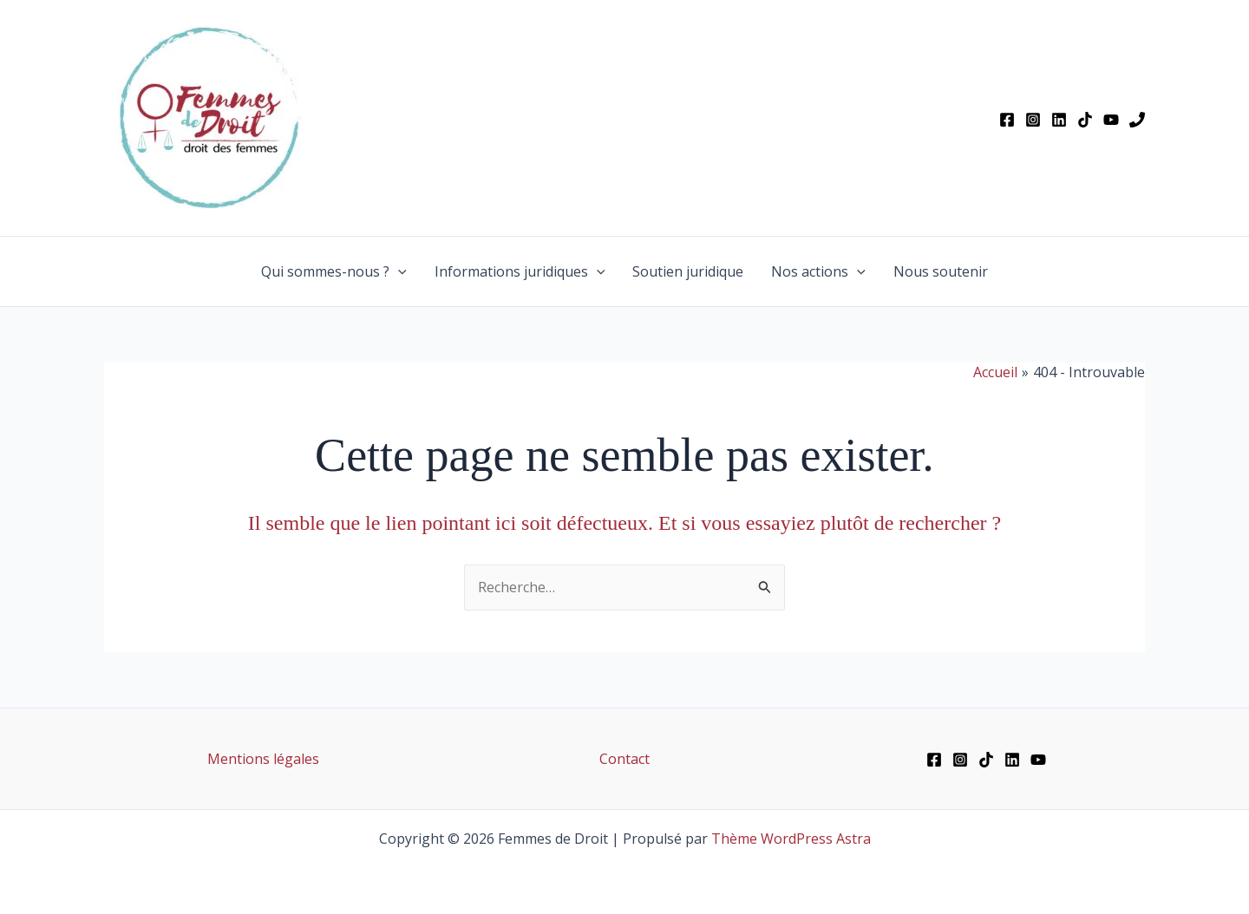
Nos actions (818, 271)
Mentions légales (263, 758)
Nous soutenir (940, 271)
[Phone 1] (1137, 119)
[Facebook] (1007, 119)
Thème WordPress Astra (791, 838)
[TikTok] (1085, 119)
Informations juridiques (520, 271)
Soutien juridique (687, 271)
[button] (398, 271)
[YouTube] (1111, 119)
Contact (624, 758)
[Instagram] (1033, 119)
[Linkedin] (1059, 119)
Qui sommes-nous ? (334, 271)
